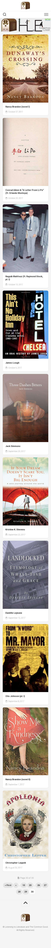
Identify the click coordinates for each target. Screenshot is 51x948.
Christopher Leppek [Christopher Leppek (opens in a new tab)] (15, 863)
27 (45, 885)
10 (23, 885)
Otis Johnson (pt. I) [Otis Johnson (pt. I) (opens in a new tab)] (15, 696)
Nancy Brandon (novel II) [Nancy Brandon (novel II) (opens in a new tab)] (17, 779)
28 (19, 891)
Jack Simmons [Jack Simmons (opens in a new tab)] (12, 446)
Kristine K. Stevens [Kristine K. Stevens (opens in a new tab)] (15, 529)
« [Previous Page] (15, 885)
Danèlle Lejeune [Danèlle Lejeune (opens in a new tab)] (13, 613)
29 (25, 891)
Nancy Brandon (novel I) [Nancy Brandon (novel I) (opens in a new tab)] (17, 106)
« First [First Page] (8, 885)
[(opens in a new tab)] (25, 69)
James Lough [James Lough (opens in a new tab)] (12, 363)
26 (38, 885)
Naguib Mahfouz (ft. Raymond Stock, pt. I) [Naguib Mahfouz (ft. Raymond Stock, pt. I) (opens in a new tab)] (24, 278)
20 (30, 885)
